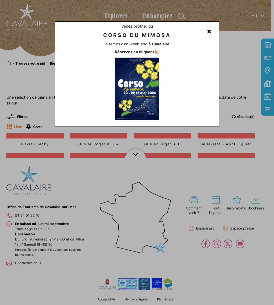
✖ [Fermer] (209, 31)
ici (157, 52)
